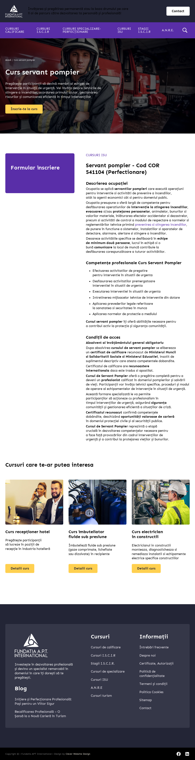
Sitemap (145, 700)
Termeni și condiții (153, 684)
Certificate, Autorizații (156, 664)
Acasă (8, 60)
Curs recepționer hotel (27, 533)
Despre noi (147, 656)
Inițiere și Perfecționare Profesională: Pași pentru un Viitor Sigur (43, 701)
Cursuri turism (101, 696)
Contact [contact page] (178, 11)
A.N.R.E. (168, 30)
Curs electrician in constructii (147, 536)
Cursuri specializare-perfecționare (82, 30)
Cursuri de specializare (108, 672)
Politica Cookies (151, 692)
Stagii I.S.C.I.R (144, 30)
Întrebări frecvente (154, 647)
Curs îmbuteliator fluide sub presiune (88, 536)
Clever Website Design (78, 754)
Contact (145, 708)
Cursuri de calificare (106, 647)
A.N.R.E (96, 688)
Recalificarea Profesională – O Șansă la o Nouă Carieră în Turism (40, 714)
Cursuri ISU (124, 30)
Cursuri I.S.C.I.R (43, 30)
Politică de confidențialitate (152, 674)
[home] (14, 11)
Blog (21, 688)
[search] (185, 30)
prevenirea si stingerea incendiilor (160, 225)
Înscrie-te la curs (24, 109)
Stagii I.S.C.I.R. (103, 664)
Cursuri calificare (14, 30)
